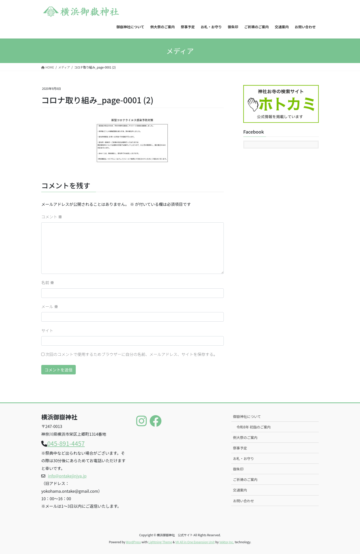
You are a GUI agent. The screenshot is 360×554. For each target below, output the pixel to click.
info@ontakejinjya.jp (67, 476)
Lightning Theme (160, 542)
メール (49, 306)
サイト (47, 330)
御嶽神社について (247, 416)
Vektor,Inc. (226, 542)
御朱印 (238, 468)
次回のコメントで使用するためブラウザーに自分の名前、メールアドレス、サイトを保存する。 (132, 354)
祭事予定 (240, 447)
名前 (47, 282)
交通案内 (240, 489)
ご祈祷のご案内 (245, 479)
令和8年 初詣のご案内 (253, 426)
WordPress (133, 542)
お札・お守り (243, 458)
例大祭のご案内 (245, 437)
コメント (51, 217)
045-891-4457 (66, 443)
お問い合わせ (243, 500)
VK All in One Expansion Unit (195, 542)
